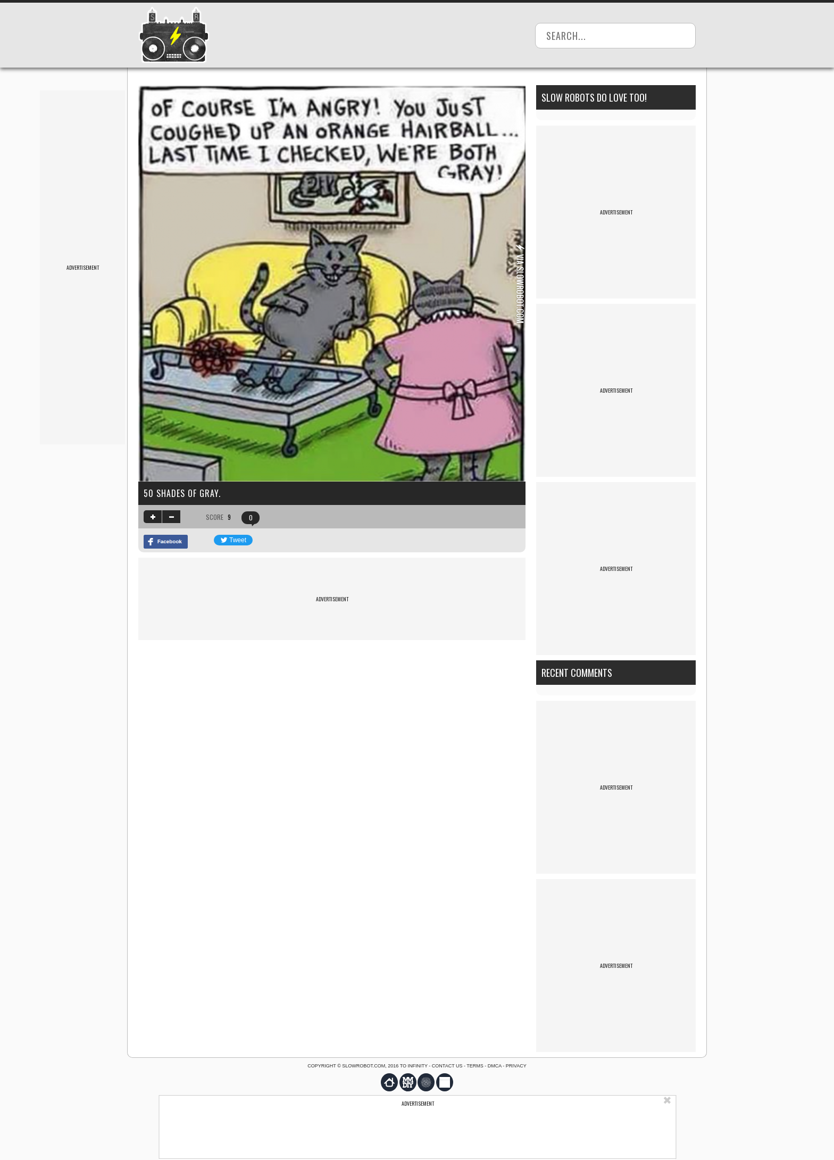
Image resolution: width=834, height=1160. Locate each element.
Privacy (516, 1065)
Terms (474, 1065)
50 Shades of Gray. (182, 493)
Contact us (447, 1065)
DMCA (495, 1065)
